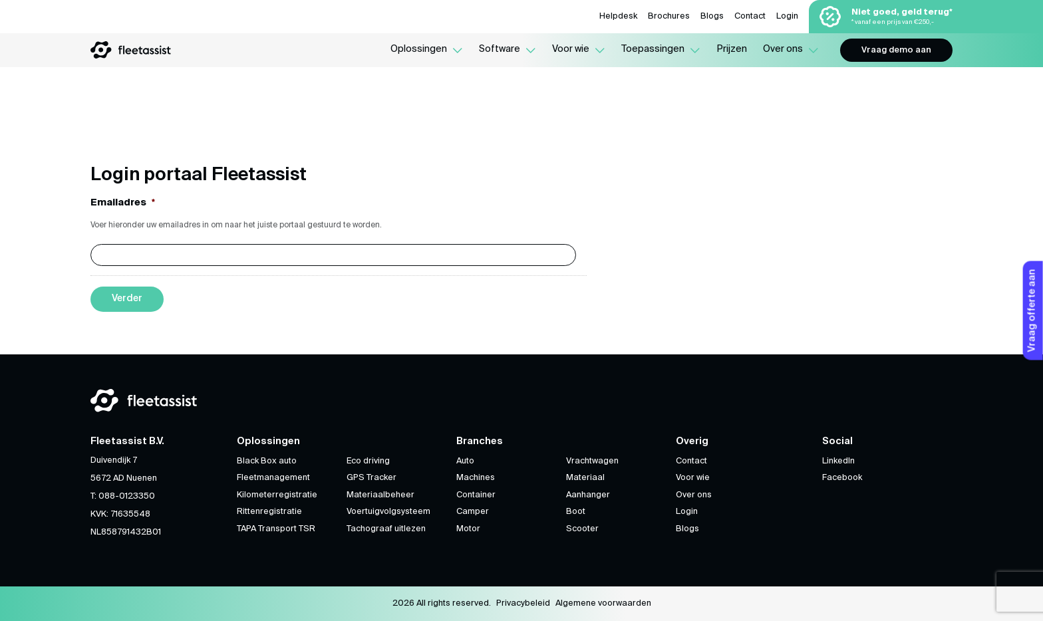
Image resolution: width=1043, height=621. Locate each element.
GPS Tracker (371, 477)
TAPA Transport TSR (276, 529)
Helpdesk (618, 16)
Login (787, 16)
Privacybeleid (523, 603)
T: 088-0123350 (122, 496)
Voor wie (570, 49)
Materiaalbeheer (380, 495)
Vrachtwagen (592, 461)
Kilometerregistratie (277, 495)
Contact (750, 16)
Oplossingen (418, 49)
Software (499, 49)
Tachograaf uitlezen (386, 529)
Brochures (669, 16)
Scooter (582, 529)
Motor (468, 529)
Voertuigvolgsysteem (388, 511)
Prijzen (731, 49)
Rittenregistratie (269, 511)
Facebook (842, 477)
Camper (472, 511)
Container (476, 495)
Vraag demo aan (896, 50)
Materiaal (585, 477)
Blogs (712, 16)
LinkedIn (838, 461)
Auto (465, 461)
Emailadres (122, 202)
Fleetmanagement (273, 477)
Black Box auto (267, 461)
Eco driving (368, 461)
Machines (475, 477)
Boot (575, 511)
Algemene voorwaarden (603, 603)
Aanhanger (588, 495)
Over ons (783, 49)
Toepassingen (652, 49)
